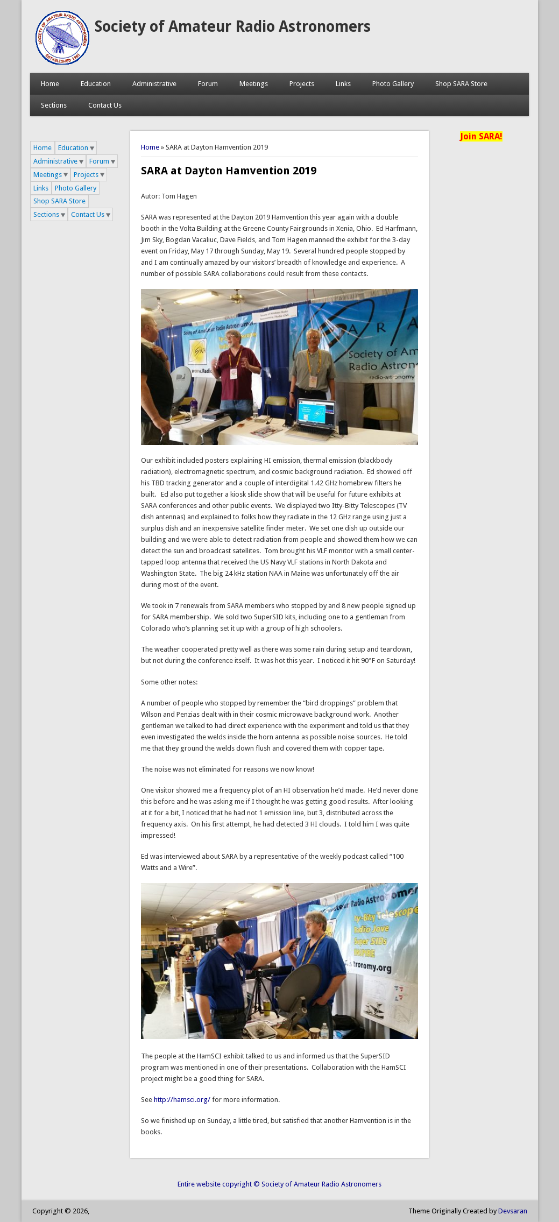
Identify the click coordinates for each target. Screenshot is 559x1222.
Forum (208, 84)
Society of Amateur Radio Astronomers (233, 27)
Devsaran (512, 1211)
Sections (54, 105)
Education (96, 84)
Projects (301, 84)
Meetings (253, 84)
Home (50, 84)
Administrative (154, 84)
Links (343, 84)
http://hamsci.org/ (182, 1100)
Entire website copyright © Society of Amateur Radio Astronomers (279, 1184)
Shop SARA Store (461, 84)
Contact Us (105, 105)
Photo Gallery (393, 84)
